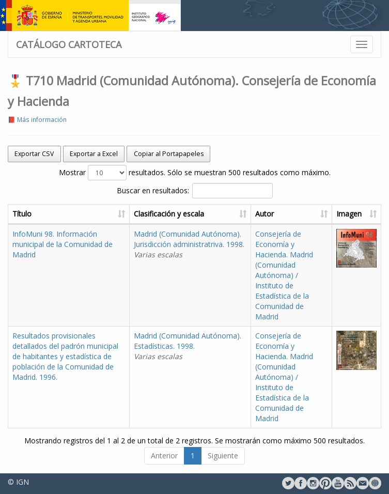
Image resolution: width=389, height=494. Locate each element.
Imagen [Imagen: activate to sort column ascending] (349, 214)
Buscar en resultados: (195, 190)
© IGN (18, 482)
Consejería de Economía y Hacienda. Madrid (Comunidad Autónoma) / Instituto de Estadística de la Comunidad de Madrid (284, 275)
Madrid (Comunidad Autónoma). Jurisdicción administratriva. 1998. (189, 244)
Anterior (164, 455)
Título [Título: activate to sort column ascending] (22, 214)
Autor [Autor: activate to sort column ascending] (264, 214)
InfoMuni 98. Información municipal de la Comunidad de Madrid (62, 244)
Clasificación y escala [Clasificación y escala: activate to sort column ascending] (169, 214)
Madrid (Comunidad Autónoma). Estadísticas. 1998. (187, 346)
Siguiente (223, 455)
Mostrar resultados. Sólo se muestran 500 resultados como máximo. (195, 172)
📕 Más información (37, 119)
